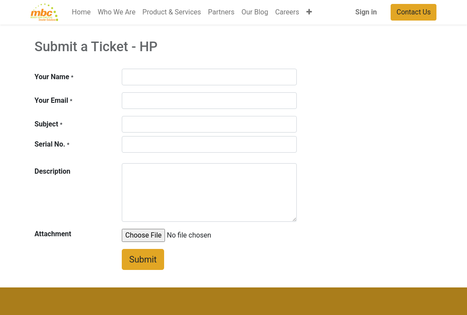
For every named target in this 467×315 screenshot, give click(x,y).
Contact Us (413, 12)
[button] (309, 12)
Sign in (366, 12)
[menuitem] (81, 12)
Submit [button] (143, 259)
